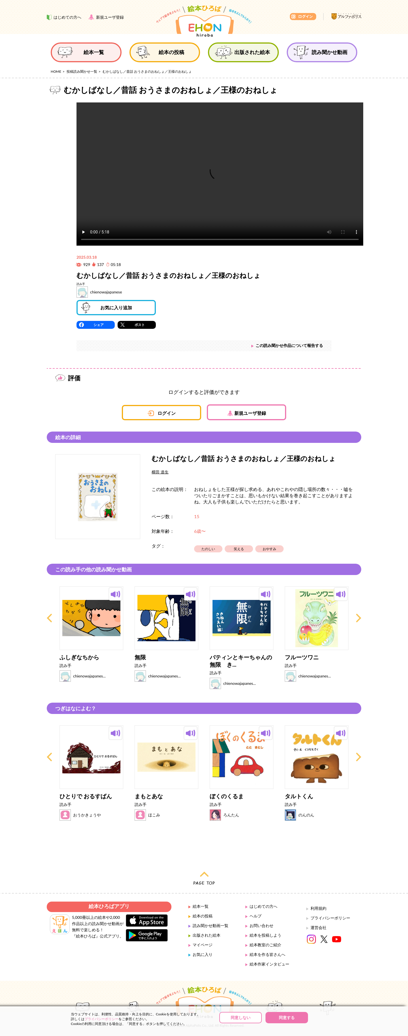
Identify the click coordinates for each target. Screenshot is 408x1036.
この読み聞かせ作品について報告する (289, 345)
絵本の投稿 (202, 915)
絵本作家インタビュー (269, 964)
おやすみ (269, 549)
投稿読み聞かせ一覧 (82, 71)
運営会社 (318, 927)
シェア (99, 325)
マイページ (202, 944)
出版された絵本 (206, 935)
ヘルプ (256, 915)
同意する (287, 1017)
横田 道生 (160, 471)
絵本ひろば (204, 21)
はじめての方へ (263, 906)
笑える (239, 549)
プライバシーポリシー (330, 917)
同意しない (240, 1017)
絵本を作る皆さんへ (267, 954)
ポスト (140, 325)
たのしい (208, 549)
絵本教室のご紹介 (265, 944)
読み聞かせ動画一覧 (210, 925)
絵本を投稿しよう (265, 935)
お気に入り (202, 954)
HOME (56, 71)
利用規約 (318, 908)
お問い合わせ (261, 925)
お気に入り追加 (116, 307)
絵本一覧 (201, 906)
